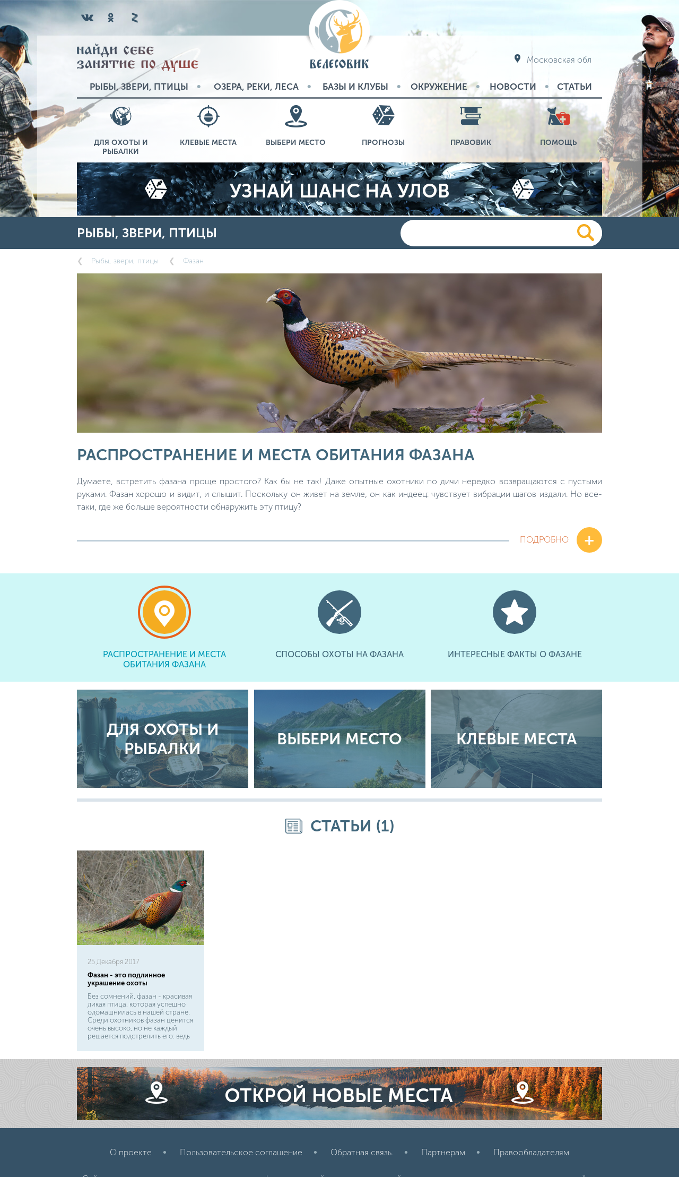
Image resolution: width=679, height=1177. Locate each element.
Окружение (439, 86)
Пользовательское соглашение (241, 1152)
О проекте (131, 1152)
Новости (513, 86)
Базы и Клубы (355, 86)
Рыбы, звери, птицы (139, 86)
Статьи (574, 86)
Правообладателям (531, 1152)
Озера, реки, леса (256, 86)
